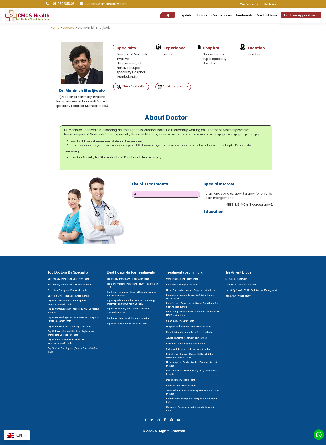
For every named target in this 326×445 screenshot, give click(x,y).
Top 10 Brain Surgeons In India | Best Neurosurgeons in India (67, 302)
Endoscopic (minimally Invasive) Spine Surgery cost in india (190, 296)
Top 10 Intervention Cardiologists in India (69, 326)
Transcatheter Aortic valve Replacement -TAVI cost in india (192, 392)
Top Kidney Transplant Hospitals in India (128, 278)
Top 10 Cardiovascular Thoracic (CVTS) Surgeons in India (73, 310)
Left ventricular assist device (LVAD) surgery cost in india (191, 372)
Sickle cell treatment (236, 278)
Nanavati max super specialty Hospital (214, 58)
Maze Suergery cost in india (180, 379)
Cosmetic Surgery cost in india (182, 284)
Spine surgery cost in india (180, 321)
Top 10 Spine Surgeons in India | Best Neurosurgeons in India (67, 341)
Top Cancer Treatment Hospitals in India (128, 318)
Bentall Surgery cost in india (181, 385)
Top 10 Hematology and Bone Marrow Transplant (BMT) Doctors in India (73, 319)
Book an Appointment (301, 15)
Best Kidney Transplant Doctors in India (68, 278)
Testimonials (249, 4)
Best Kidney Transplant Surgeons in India (69, 284)
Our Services (221, 15)
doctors (201, 15)
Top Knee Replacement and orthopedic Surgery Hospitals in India (131, 294)
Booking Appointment (174, 87)
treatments (244, 15)
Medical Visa (267, 15)
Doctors (68, 28)
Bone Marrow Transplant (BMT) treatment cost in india (191, 400)
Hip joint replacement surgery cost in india (188, 326)
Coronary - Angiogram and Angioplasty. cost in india (190, 409)
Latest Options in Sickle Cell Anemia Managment (251, 290)
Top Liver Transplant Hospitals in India (127, 323)
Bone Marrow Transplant (238, 295)
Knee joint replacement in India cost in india (189, 332)
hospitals (184, 15)
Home (55, 28)
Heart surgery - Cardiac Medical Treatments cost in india (191, 364)
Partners (270, 4)
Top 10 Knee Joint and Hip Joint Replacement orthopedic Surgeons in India (71, 333)
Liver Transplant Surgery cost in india (185, 343)
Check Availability (131, 87)
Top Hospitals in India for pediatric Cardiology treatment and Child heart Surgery (131, 302)
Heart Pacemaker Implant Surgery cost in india (190, 290)
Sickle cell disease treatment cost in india (188, 349)
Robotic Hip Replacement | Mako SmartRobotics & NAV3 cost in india (192, 313)
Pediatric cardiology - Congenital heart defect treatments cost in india (190, 356)
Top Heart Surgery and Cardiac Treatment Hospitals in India (128, 310)
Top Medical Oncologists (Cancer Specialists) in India (73, 350)
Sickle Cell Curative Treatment (241, 284)
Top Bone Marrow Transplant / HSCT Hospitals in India (132, 285)
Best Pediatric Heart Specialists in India (68, 295)
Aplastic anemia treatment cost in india (186, 337)
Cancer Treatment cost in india (182, 278)
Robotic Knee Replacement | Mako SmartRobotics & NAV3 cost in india (192, 305)
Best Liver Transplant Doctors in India (67, 290)
